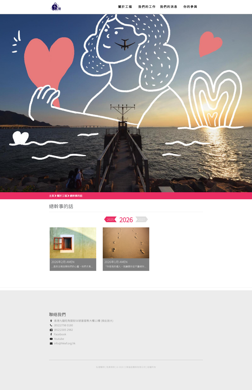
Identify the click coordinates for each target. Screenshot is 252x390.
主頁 (51, 195)
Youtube (56, 339)
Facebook (57, 334)
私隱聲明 (100, 367)
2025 (110, 219)
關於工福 (125, 6)
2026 (126, 219)
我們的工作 (147, 6)
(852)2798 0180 (61, 325)
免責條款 (110, 367)
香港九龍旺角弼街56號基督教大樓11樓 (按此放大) (81, 321)
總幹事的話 (76, 195)
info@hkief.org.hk (62, 343)
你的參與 (190, 6)
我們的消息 (169, 6)
